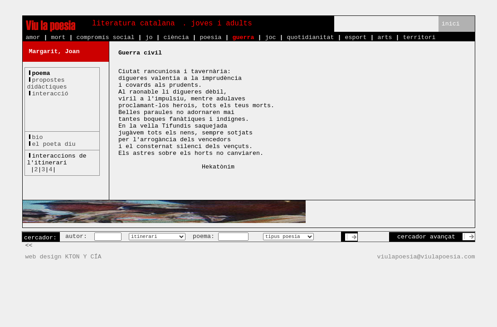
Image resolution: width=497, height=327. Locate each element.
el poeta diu (54, 144)
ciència (176, 37)
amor (33, 37)
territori (419, 37)
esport (355, 37)
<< (29, 245)
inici (451, 23)
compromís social (106, 37)
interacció (50, 93)
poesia (210, 37)
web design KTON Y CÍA (63, 256)
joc (270, 37)
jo (148, 37)
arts (384, 37)
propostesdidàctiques (47, 83)
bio (37, 137)
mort (58, 37)
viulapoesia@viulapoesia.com (426, 256)
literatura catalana (133, 24)
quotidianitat (310, 37)
